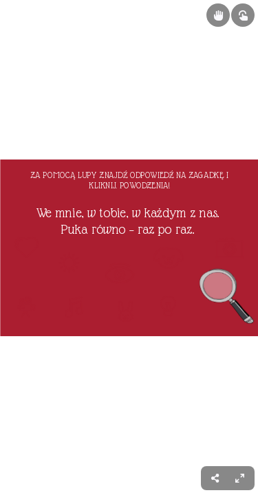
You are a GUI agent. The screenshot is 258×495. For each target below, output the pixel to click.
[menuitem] (239, 478)
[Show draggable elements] (218, 15)
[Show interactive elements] (243, 15)
